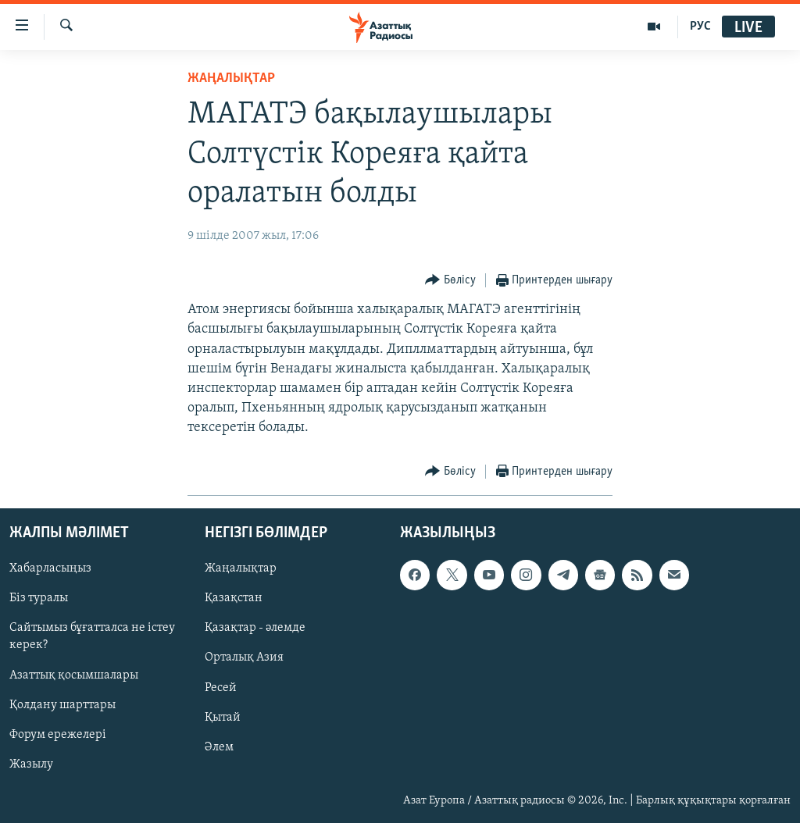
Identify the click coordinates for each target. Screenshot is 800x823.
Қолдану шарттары (62, 704)
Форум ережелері (57, 734)
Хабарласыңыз (50, 568)
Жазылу (31, 763)
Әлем (219, 746)
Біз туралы (38, 598)
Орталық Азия (244, 657)
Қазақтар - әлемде (255, 628)
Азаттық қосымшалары (73, 674)
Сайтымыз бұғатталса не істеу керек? (92, 636)
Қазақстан (233, 598)
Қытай (223, 717)
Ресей (221, 687)
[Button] (450, 280)
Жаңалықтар (241, 568)
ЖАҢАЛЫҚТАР (231, 78)
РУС (700, 26)
